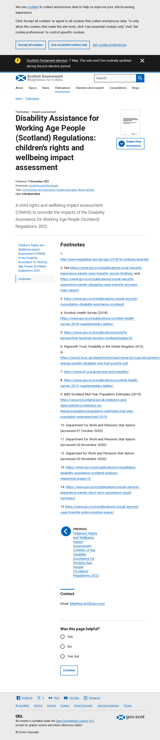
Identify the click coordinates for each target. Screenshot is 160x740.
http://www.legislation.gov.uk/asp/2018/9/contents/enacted (104, 259)
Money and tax (86, 189)
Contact (51, 705)
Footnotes (24, 279)
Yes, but (73, 656)
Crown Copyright (83, 705)
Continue (69, 670)
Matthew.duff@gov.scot (87, 604)
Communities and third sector (39, 189)
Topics (32, 88)
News (45, 88)
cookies (33, 7)
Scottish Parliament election (47, 60)
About (19, 88)
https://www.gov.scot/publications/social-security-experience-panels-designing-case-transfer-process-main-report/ (99, 284)
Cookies (65, 705)
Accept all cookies (30, 45)
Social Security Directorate (43, 185)
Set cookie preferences (110, 45)
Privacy (128, 705)
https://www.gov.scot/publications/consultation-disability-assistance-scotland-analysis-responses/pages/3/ (98, 473)
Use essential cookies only (69, 45)
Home (19, 98)
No (69, 646)
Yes (70, 637)
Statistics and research (90, 88)
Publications (62, 88)
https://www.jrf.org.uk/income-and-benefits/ (96, 372)
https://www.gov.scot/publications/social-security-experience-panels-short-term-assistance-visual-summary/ (100, 492)
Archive (38, 705)
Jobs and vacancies (108, 705)
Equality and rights (67, 189)
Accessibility (22, 705)
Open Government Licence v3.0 (75, 721)
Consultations (118, 88)
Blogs (135, 88)
